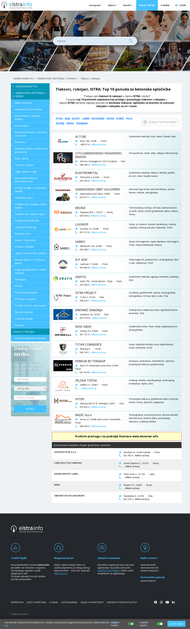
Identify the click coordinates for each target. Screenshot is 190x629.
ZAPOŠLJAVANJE (69, 602)
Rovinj (60, 123)
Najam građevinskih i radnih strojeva (31, 271)
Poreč (120, 118)
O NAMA (165, 5)
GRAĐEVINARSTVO (23, 78)
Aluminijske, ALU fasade (28, 109)
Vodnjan (82, 123)
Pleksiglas (20, 279)
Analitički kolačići (144, 624)
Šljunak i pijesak (24, 312)
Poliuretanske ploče (26, 292)
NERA (57, 484)
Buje (67, 118)
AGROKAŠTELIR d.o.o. (65, 452)
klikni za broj (142, 455)
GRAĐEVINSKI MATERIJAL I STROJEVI (57, 78)
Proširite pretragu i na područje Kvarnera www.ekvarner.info (116, 436)
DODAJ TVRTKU (147, 5)
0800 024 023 (60, 573)
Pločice (19, 286)
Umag (70, 123)
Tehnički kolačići (115, 624)
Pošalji (30, 408)
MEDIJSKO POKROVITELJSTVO (122, 602)
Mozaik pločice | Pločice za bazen (30, 261)
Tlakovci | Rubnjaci (90, 78)
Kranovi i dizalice (24, 246)
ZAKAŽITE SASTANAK (108, 570)
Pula (129, 118)
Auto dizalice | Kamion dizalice (27, 117)
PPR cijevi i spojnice (26, 299)
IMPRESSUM (17, 602)
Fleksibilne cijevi (24, 197)
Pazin (110, 118)
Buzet (76, 118)
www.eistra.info (148, 564)
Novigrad (98, 118)
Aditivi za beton (23, 102)
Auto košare (22, 125)
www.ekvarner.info (150, 567)
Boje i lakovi (21, 158)
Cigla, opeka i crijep (26, 171)
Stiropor (19, 325)
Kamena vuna (22, 233)
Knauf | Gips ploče (25, 240)
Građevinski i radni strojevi (30, 214)
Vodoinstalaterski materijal (30, 338)
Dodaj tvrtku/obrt (160, 122)
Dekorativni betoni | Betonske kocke (26, 179)
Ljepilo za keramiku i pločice (31, 253)
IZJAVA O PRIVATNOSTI (92, 602)
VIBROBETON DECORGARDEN (69, 495)
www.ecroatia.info (149, 570)
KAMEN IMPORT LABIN (66, 473)
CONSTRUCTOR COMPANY (68, 462)
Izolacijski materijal (25, 227)
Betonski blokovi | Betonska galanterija (31, 150)
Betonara (20, 142)
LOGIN (180, 5)
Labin (85, 118)
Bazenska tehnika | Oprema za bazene (31, 134)
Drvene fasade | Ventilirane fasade (30, 189)
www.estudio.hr (148, 580)
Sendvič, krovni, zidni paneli (30, 305)
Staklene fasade (24, 318)
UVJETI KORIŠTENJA (36, 602)
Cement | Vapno (24, 165)
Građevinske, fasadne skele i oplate (31, 206)
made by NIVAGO (19, 614)
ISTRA (59, 118)
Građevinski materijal (27, 220)
